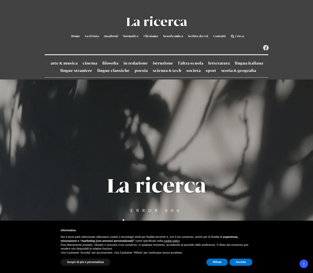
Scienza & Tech (167, 70)
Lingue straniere (76, 70)
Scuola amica (173, 36)
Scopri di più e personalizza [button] (85, 262)
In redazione (135, 63)
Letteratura (219, 63)
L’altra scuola (190, 63)
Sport (211, 70)
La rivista (92, 36)
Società (193, 70)
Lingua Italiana (249, 63)
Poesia (141, 70)
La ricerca (156, 22)
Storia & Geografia (238, 70)
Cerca (239, 36)
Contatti (219, 36)
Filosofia (110, 63)
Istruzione (163, 63)
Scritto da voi (198, 36)
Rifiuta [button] (217, 262)
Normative (131, 36)
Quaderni (111, 36)
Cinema (90, 63)
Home (75, 36)
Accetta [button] (241, 262)
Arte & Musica (64, 63)
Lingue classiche (113, 70)
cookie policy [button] (171, 240)
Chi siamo (151, 36)
